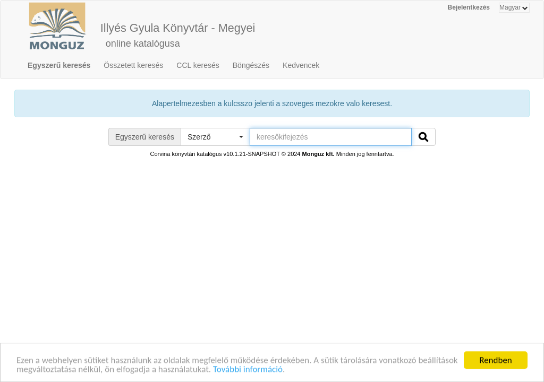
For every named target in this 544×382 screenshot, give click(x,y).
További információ (248, 370)
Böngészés (251, 65)
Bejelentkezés (469, 7)
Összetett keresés (133, 65)
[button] (215, 137)
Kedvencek (301, 65)
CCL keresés (197, 65)
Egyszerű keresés (59, 65)
